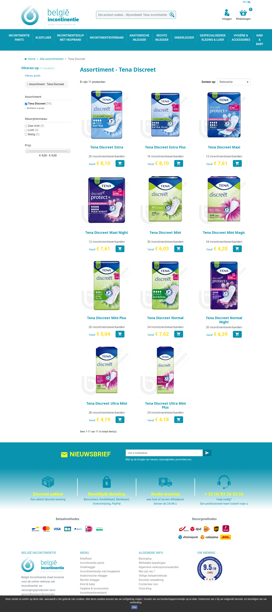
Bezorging (145, 558)
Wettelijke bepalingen (152, 563)
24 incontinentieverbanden (165, 327)
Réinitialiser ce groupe (35, 108)
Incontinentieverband (93, 592)
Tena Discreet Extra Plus (165, 147)
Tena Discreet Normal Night (224, 320)
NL (249, 2)
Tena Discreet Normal (165, 318)
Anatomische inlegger (94, 575)
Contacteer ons (148, 584)
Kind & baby (87, 584)
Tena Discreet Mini (165, 232)
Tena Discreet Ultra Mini (106, 403)
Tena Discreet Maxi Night (106, 232)
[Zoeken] (136, 15)
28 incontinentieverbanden (107, 412)
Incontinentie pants (92, 563)
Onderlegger (87, 567)
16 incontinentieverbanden (165, 156)
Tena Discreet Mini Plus (106, 318)
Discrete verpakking (151, 580)
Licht (33, 130)
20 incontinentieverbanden (107, 156)
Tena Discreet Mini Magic (224, 232)
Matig (33, 134)
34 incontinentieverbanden (224, 242)
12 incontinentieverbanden (224, 156)
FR (244, 2)
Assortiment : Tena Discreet (46, 84)
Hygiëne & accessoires (94, 588)
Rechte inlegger (90, 580)
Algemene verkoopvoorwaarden (159, 567)
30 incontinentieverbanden (165, 242)
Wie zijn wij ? (147, 571)
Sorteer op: (209, 82)
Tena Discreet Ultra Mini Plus (165, 405)
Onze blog (145, 588)
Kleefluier (86, 558)
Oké (134, 607)
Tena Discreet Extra (106, 147)
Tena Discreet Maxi (224, 147)
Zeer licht (36, 125)
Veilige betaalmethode (153, 575)
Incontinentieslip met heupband (100, 571)
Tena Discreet (40, 103)
